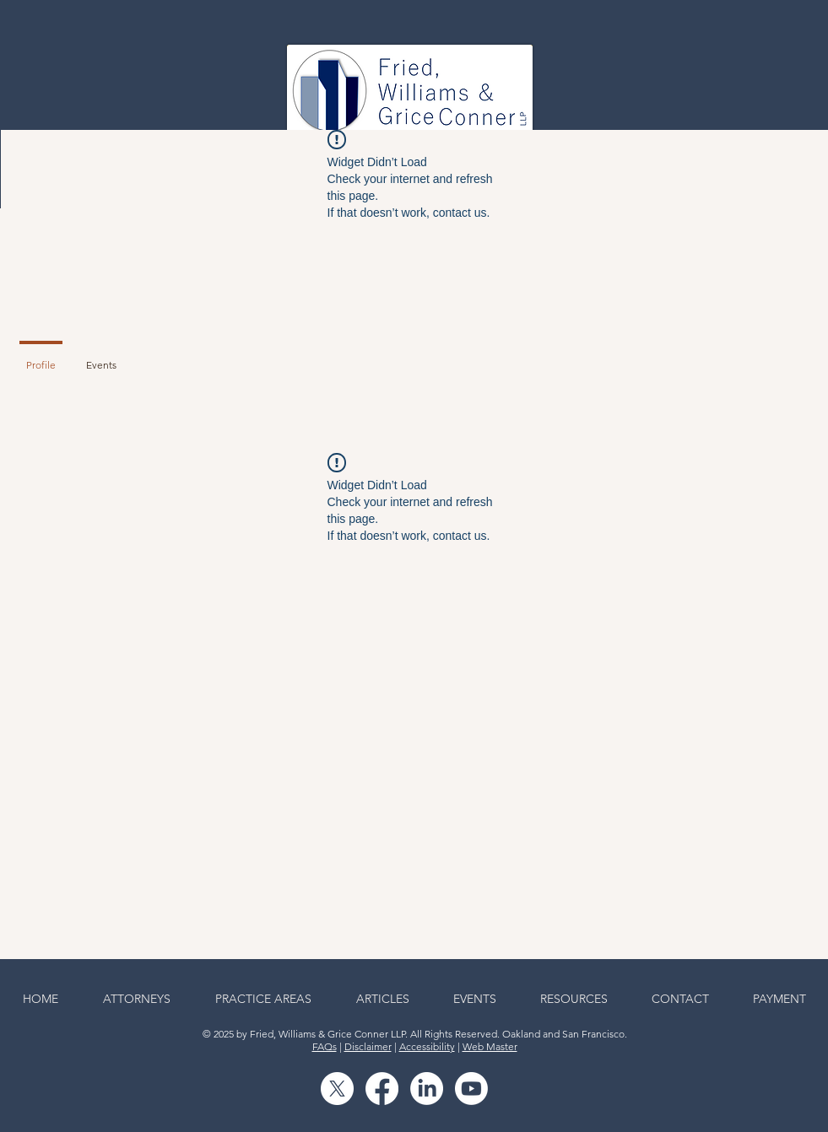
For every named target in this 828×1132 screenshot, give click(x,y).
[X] (337, 1088)
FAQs (324, 1046)
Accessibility (427, 1046)
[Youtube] (471, 1088)
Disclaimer (368, 1046)
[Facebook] (381, 1088)
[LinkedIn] (426, 1088)
